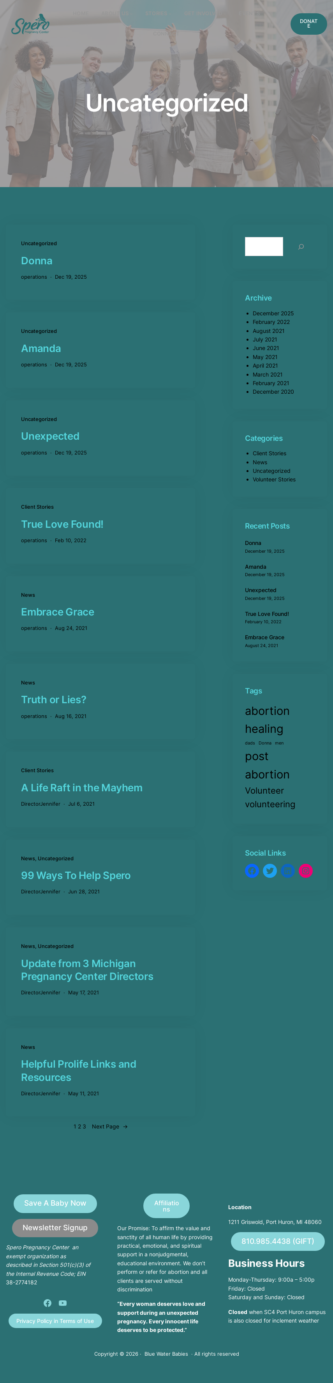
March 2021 (268, 374)
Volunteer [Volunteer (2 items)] (264, 790)
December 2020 (273, 391)
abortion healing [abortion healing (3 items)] (267, 720)
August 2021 (269, 330)
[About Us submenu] (131, 13)
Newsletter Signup (55, 1227)
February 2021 (271, 383)
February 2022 (271, 321)
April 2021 (265, 365)
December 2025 (273, 313)
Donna (37, 261)
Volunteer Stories (274, 479)
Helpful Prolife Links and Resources (78, 1070)
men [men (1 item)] (279, 743)
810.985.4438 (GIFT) (277, 1241)
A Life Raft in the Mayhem (82, 788)
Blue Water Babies (166, 1354)
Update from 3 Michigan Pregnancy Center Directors (87, 969)
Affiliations (166, 1206)
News (28, 595)
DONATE (308, 23)
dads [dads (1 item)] (250, 743)
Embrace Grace (57, 612)
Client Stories (37, 507)
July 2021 (265, 339)
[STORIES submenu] (170, 13)
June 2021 (266, 348)
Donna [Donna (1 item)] (265, 743)
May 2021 (265, 357)
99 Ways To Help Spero (76, 875)
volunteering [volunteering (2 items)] (270, 804)
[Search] (301, 246)
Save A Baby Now (55, 1203)
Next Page (110, 1126)
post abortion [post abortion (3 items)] (267, 765)
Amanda (41, 348)
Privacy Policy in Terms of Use (55, 1321)
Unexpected (50, 436)
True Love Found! (62, 524)
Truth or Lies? (53, 699)
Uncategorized (39, 243)
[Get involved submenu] (225, 13)
